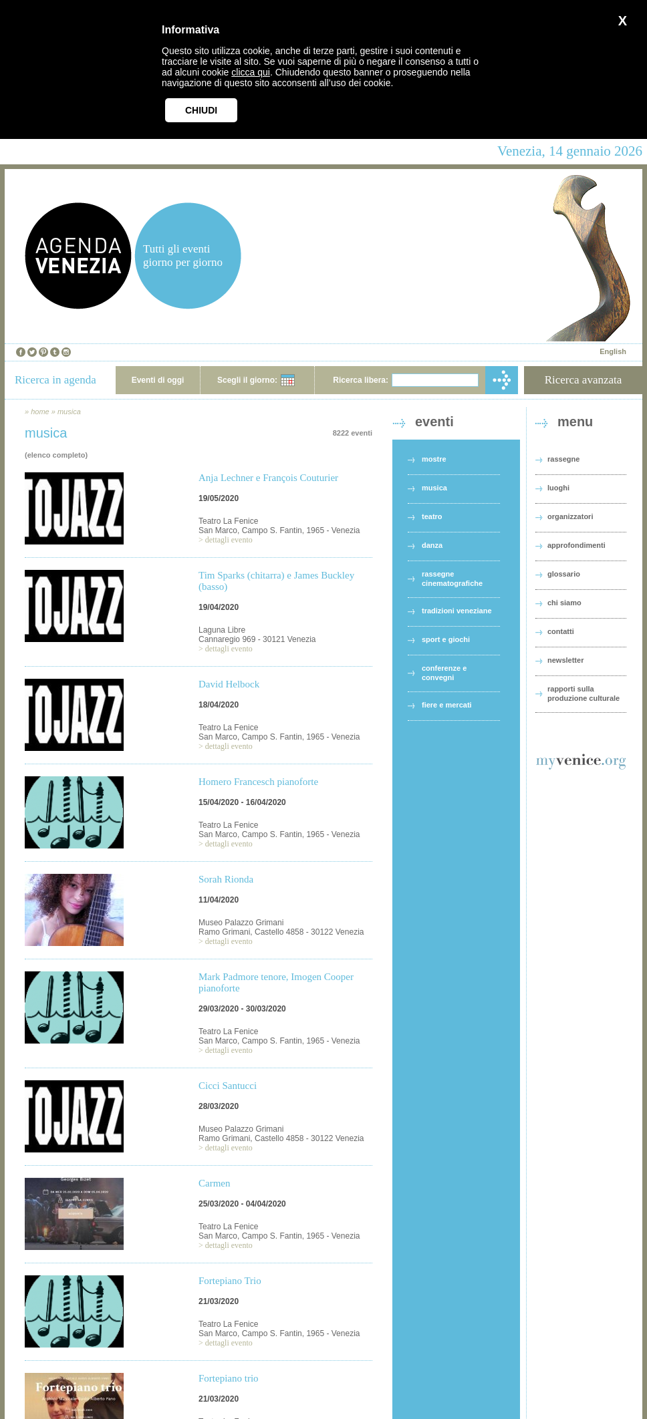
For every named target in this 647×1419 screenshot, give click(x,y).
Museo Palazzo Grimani (241, 922)
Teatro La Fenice (228, 521)
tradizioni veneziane (457, 611)
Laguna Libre (222, 630)
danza (432, 545)
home (40, 412)
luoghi (558, 488)
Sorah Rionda (226, 879)
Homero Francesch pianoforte (258, 781)
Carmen (214, 1183)
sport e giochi (446, 639)
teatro (432, 516)
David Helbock (229, 684)
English (613, 351)
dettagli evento (229, 539)
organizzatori (570, 516)
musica (69, 412)
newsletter (565, 660)
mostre (434, 459)
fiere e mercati (447, 705)
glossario (563, 574)
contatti (560, 631)
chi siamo (564, 603)
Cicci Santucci (228, 1085)
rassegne (563, 459)
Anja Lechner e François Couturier (268, 477)
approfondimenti (576, 545)
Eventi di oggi (158, 380)
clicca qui (250, 72)
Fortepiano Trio (230, 1280)
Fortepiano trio (229, 1378)
